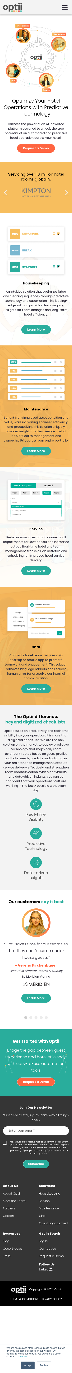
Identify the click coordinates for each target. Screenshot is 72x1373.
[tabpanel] (36, 956)
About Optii (11, 1193)
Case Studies (12, 1248)
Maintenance (49, 1208)
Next (66, 192)
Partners (9, 1208)
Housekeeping (49, 1193)
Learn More (36, 329)
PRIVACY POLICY (51, 1299)
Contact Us (47, 1248)
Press (7, 1256)
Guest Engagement (53, 1223)
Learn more (21, 1356)
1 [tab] (25, 1017)
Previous (5, 192)
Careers (9, 1216)
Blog (6, 1241)
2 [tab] (30, 1017)
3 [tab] (36, 1017)
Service (44, 1201)
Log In (43, 1241)
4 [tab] (41, 1017)
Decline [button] (44, 1365)
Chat (42, 1216)
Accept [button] (27, 1365)
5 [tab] (46, 1017)
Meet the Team (14, 1201)
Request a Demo (36, 148)
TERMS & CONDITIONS (24, 1299)
